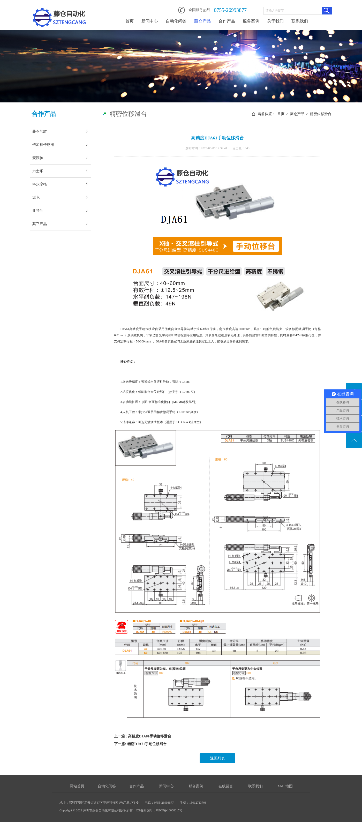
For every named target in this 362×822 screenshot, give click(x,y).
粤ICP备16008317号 (169, 810)
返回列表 (217, 758)
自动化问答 (176, 21)
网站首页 (77, 786)
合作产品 (226, 21)
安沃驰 (37, 158)
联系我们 (299, 21)
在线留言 (225, 786)
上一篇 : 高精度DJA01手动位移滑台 (142, 736)
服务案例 (251, 21)
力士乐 (37, 171)
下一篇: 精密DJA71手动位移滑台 (140, 744)
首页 (129, 21)
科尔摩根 (39, 184)
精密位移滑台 (320, 114)
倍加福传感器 (43, 145)
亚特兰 (37, 210)
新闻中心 (149, 21)
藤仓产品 (202, 21)
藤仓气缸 (39, 131)
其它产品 (39, 224)
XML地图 (285, 786)
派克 (36, 197)
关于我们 (275, 21)
